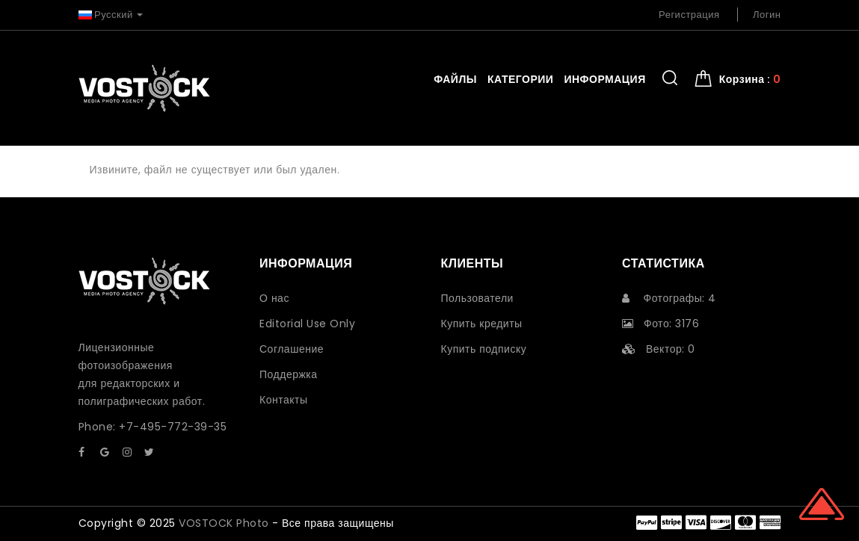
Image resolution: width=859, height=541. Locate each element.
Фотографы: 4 (669, 298)
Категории (520, 79)
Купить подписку (484, 348)
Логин (767, 14)
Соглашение (291, 348)
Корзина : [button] (750, 79)
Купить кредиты (482, 323)
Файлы (455, 79)
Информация (604, 79)
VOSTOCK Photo (224, 523)
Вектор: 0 (658, 348)
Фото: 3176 (660, 323)
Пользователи (477, 298)
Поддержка (288, 374)
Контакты (283, 399)
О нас (274, 298)
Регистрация (689, 14)
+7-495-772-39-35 (173, 426)
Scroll (821, 503)
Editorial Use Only (307, 323)
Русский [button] (111, 14)
